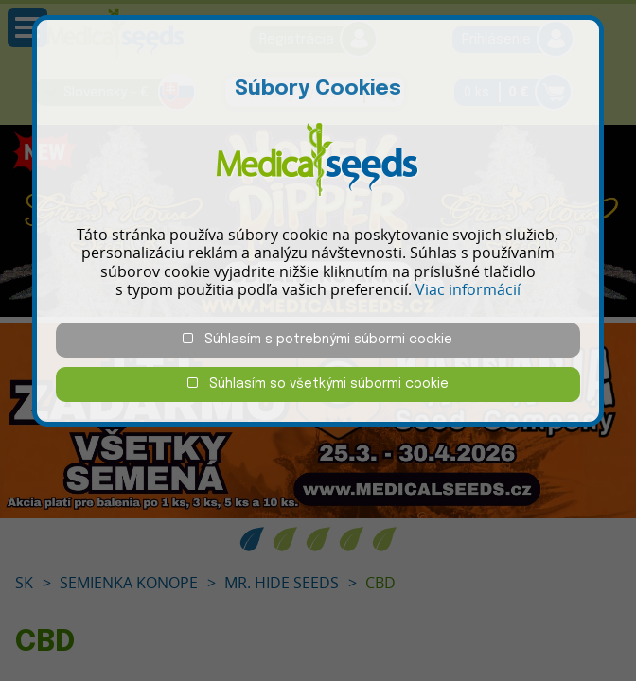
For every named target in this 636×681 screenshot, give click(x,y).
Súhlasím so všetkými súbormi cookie (318, 383)
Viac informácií (468, 289)
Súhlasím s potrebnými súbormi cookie (317, 339)
